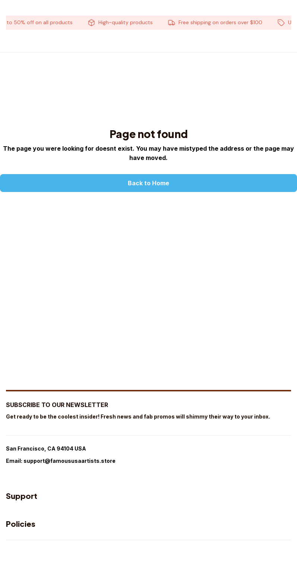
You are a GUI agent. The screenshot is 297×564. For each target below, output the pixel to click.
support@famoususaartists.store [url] (69, 461)
